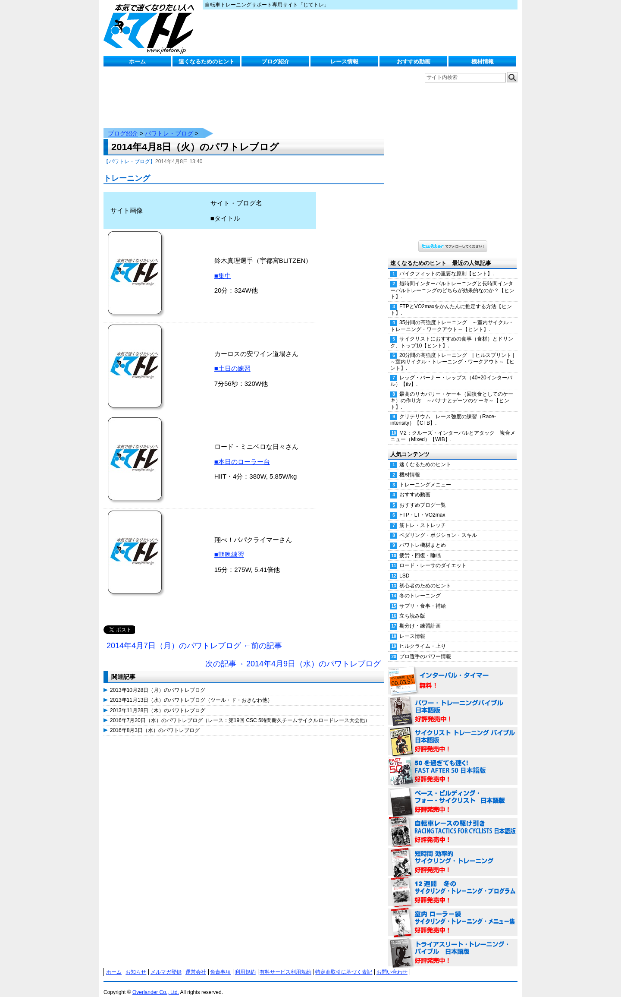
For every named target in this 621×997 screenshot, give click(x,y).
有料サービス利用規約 (285, 963)
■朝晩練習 (229, 545)
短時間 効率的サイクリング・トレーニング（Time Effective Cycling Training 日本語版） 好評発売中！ (453, 854)
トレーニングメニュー (425, 476)
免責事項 (220, 963)
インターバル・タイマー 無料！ (453, 672)
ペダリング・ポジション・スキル (438, 527)
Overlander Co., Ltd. (155, 984)
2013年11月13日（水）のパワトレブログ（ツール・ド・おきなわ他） (191, 691)
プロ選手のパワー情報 (425, 648)
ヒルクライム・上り (422, 637)
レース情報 (344, 61)
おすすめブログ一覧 (422, 496)
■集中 (222, 267)
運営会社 (195, 963)
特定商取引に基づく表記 (343, 963)
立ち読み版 (412, 607)
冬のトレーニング (420, 587)
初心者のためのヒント (425, 577)
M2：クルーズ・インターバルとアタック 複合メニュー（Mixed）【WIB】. (452, 427)
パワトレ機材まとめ (422, 536)
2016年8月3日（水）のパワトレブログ (155, 722)
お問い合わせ (392, 963)
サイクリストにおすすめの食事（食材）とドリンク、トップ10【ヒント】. (451, 333)
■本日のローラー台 (242, 453)
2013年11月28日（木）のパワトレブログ (157, 702)
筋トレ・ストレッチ (422, 517)
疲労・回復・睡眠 (420, 547)
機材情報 (482, 61)
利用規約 (245, 963)
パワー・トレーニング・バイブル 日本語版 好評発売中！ (453, 703)
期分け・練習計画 (420, 617)
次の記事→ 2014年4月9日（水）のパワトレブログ (293, 655)
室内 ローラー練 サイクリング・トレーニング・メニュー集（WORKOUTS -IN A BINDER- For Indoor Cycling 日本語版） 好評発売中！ (453, 914)
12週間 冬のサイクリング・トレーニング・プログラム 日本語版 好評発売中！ (453, 884)
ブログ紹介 (275, 61)
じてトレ (151, 28)
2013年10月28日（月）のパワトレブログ (157, 681)
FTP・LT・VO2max (422, 506)
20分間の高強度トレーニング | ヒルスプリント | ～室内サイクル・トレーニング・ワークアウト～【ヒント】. (454, 353)
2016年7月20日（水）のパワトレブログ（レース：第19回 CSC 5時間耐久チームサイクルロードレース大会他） (240, 712)
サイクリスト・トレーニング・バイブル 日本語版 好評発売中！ (453, 733)
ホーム (137, 61)
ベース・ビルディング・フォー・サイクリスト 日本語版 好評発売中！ (453, 793)
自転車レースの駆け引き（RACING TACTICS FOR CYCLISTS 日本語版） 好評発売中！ (453, 823)
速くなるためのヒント (207, 61)
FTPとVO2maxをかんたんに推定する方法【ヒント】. (451, 301)
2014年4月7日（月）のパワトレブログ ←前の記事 (194, 637)
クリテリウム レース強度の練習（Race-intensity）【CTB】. (443, 411)
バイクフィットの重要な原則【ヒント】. (446, 265)
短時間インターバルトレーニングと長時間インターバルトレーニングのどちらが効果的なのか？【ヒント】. (452, 281)
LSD (404, 567)
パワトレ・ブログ (169, 124)
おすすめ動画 (413, 61)
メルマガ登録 (166, 963)
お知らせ (135, 963)
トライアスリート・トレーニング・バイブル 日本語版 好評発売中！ (453, 944)
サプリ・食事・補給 (422, 597)
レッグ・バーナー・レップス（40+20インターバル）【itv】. (451, 372)
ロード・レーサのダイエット (433, 557)
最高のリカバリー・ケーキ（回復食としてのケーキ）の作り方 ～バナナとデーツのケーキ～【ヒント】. (451, 391)
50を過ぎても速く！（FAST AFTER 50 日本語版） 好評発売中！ (453, 763)
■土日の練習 (232, 359)
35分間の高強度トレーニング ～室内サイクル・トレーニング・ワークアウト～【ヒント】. (452, 317)
